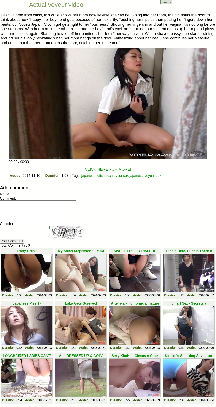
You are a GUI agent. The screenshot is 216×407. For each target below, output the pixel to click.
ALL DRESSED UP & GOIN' (81, 356)
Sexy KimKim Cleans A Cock (135, 356)
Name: (5, 194)
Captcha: (7, 224)
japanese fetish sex (96, 176)
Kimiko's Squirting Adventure (189, 356)
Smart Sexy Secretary (189, 303)
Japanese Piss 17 (27, 303)
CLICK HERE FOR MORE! (108, 169)
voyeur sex (120, 176)
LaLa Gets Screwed (81, 303)
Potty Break (27, 251)
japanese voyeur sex (145, 176)
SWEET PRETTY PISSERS (135, 251)
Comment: (8, 198)
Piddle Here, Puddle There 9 (189, 251)
